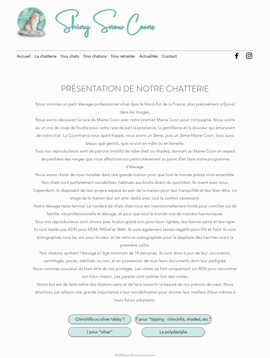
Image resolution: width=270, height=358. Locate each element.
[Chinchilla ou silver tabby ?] (99, 319)
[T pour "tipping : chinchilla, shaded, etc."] (173, 319)
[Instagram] (249, 56)
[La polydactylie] (173, 332)
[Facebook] (236, 56)
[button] (45, 56)
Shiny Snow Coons (105, 23)
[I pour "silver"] (99, 332)
